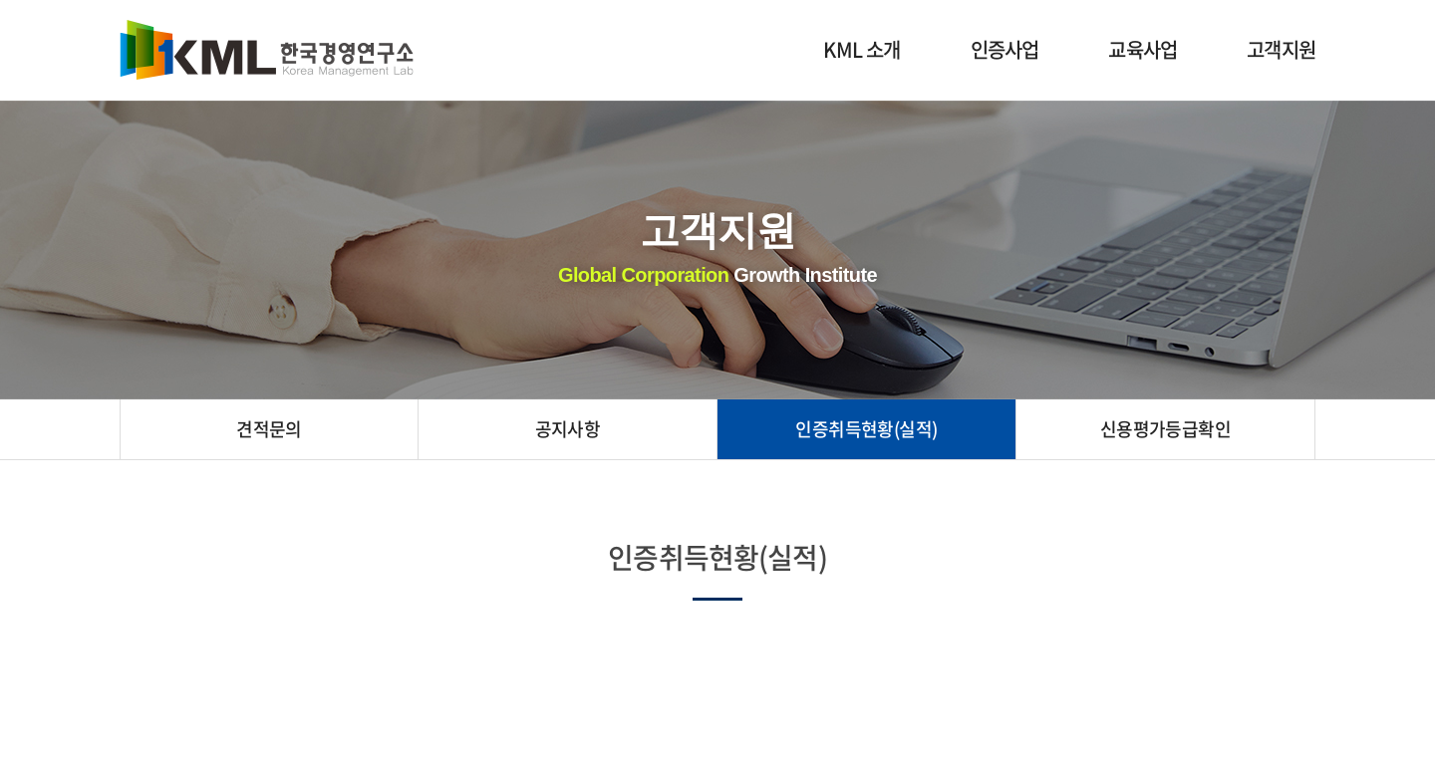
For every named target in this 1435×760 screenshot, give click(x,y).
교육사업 (1142, 49)
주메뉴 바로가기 (0, 0)
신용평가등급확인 (1166, 428)
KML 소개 (861, 49)
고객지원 (1281, 49)
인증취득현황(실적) (866, 428)
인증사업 (1005, 49)
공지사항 (568, 428)
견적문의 (269, 428)
